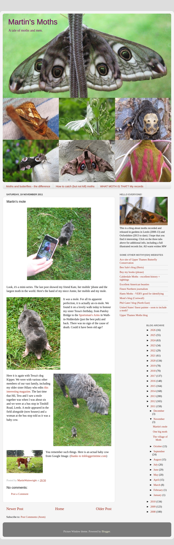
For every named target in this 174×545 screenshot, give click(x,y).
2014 (153, 391)
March (157, 484)
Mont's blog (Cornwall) (132, 298)
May (156, 474)
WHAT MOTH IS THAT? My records (121, 186)
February (159, 489)
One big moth (160, 431)
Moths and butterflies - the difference (28, 186)
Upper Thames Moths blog (134, 315)
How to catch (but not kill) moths (75, 186)
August (158, 459)
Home (59, 509)
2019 (153, 365)
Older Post (103, 509)
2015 (153, 386)
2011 (153, 406)
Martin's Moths (32, 22)
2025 (153, 335)
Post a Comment (19, 493)
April (157, 479)
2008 (153, 511)
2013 (153, 396)
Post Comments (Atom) (33, 516)
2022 (153, 350)
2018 (153, 370)
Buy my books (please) (132, 272)
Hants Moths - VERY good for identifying (142, 293)
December (159, 410)
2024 (153, 340)
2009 (153, 506)
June (156, 469)
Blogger (106, 531)
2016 (153, 380)
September (159, 451)
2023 (153, 345)
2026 (153, 330)
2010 (153, 501)
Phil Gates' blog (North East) (135, 302)
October (158, 446)
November (159, 418)
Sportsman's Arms (89, 315)
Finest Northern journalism (134, 288)
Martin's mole (160, 426)
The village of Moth (160, 438)
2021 (153, 355)
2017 (153, 375)
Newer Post (14, 509)
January (158, 495)
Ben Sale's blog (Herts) (132, 267)
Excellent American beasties (134, 284)
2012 (153, 401)
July (156, 464)
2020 (153, 360)
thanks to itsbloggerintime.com (88, 456)
